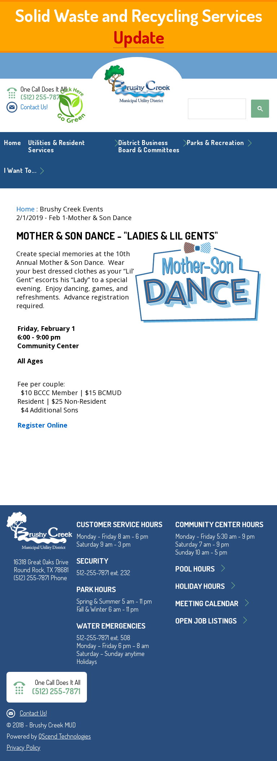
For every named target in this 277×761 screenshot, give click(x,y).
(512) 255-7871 (41, 97)
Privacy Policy (23, 747)
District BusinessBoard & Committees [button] (149, 146)
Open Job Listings (206, 620)
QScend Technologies (65, 736)
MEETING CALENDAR (206, 603)
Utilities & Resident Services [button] (56, 146)
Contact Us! (34, 107)
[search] (216, 109)
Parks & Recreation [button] (215, 142)
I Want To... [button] (20, 170)
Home (12, 142)
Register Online (42, 425)
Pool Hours (195, 568)
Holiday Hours (200, 586)
